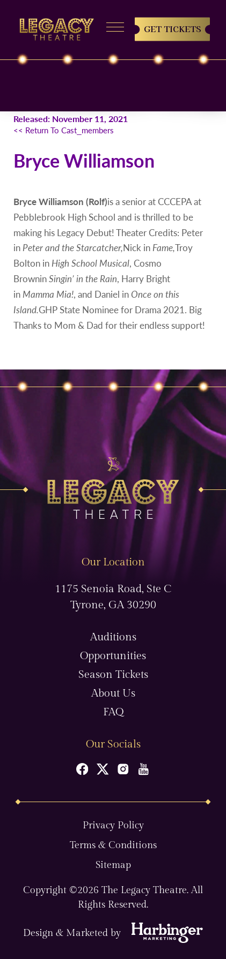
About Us (113, 693)
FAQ (113, 712)
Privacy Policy (113, 825)
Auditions (113, 637)
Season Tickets (113, 674)
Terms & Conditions (113, 845)
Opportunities (113, 656)
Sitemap (113, 865)
